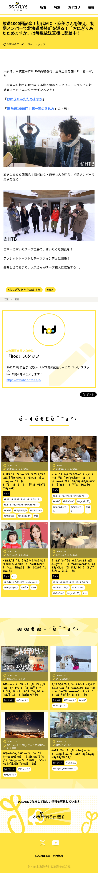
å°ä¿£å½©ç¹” (63, 678)
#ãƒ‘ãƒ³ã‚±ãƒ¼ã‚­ (59, 509)
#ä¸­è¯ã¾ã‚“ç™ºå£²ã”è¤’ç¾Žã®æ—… (21, 505)
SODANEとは (42, 855)
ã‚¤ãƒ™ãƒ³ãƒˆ (9, 769)
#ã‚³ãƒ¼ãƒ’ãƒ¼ (20, 510)
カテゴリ (74, 7)
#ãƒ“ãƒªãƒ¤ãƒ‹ (36, 510)
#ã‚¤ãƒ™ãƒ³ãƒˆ (10, 775)
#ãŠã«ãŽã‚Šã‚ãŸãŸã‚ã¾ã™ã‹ (22, 499)
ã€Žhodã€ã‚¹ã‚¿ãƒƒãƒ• (18, 468)
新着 (43, 7)
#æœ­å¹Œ (7, 510)
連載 (91, 7)
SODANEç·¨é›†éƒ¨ (16, 678)
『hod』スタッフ (36, 44)
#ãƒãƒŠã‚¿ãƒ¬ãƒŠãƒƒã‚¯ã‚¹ (65, 768)
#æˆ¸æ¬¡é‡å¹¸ (24, 516)
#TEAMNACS (71, 763)
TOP (6, 299)
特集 (57, 7)
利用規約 (58, 855)
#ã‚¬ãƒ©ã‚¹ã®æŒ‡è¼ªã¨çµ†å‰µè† (21, 582)
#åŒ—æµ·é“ (22, 700)
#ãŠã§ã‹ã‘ (60, 705)
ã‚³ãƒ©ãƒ (57, 700)
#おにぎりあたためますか (24, 290)
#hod (50, 290)
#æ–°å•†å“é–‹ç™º (61, 587)
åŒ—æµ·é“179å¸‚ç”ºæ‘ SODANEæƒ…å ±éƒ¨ (26, 746)
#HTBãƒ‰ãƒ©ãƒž (11, 587)
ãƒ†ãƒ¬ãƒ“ (8, 700)
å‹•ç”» (6, 493)
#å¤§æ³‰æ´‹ (9, 516)
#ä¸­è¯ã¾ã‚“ (78, 587)
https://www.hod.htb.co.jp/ (24, 380)
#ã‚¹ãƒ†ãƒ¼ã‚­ (76, 509)
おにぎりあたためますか (25, 99)
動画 (17, 299)
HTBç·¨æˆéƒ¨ (63, 745)
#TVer (33, 587)
